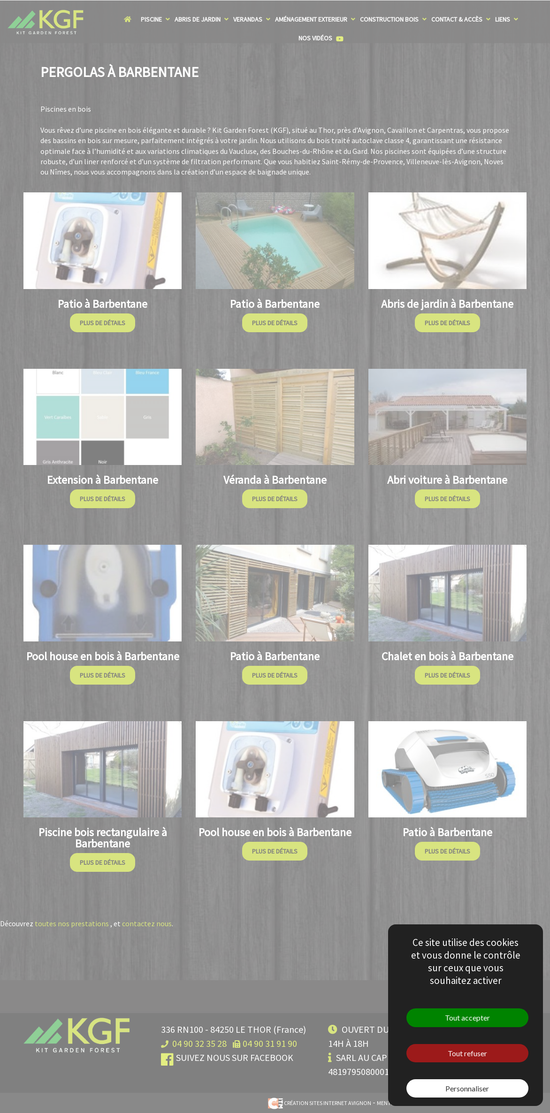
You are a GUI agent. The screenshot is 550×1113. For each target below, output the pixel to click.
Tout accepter (467, 1017)
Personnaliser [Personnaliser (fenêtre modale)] (467, 1088)
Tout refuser (467, 1053)
